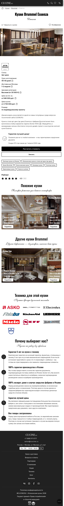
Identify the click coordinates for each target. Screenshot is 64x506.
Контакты (31, 478)
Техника (31, 471)
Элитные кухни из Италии (11, 161)
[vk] (24, 483)
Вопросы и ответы (31, 457)
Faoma (12, 217)
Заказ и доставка (31, 454)
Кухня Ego (7, 251)
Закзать (31, 154)
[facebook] (34, 483)
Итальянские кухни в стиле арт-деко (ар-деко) (37, 161)
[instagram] (29, 483)
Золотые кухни (50, 165)
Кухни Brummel (7, 165)
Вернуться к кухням (10, 25)
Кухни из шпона (23, 169)
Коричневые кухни (9, 169)
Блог (31, 475)
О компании (31, 464)
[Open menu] (59, 3)
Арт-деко (11, 223)
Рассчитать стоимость (31, 149)
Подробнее (8, 226)
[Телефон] (48, 3)
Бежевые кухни (37, 165)
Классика (57, 276)
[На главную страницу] (7, 3)
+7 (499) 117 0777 (31, 438)
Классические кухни (22, 165)
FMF (57, 217)
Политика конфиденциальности (31, 490)
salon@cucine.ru (31, 441)
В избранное (56, 25)
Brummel (12, 271)
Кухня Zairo (8, 197)
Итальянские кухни (35, 493)
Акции (31, 468)
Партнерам (31, 461)
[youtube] (39, 483)
